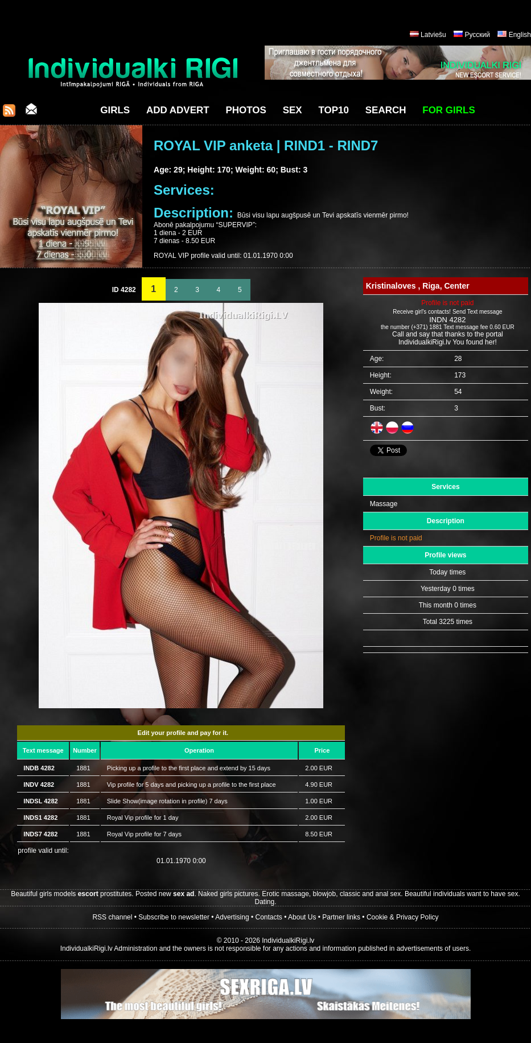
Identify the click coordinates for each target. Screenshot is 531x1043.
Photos (245, 110)
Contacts (269, 917)
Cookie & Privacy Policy (403, 917)
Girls (115, 110)
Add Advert (177, 110)
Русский (477, 35)
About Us (302, 917)
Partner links (341, 917)
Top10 (333, 110)
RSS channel (112, 917)
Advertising (232, 917)
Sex (292, 110)
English (520, 35)
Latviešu (433, 35)
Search (385, 110)
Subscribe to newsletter (173, 917)
